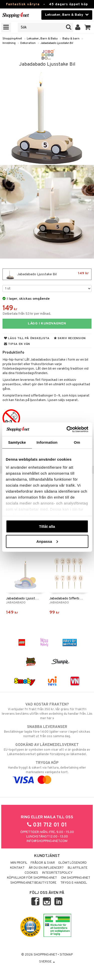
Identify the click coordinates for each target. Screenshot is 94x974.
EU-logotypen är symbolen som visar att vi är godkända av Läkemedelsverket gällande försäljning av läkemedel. (47, 749)
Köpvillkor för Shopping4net (32, 878)
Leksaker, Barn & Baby (42, 39)
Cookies (31, 873)
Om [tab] (77, 442)
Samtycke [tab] (17, 442)
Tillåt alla (47, 526)
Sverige (47, 962)
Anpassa (47, 541)
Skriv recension (70, 338)
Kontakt (17, 868)
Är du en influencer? (46, 868)
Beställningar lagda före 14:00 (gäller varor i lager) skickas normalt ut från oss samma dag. (47, 731)
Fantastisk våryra (23, 4)
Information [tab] (47, 442)
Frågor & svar (43, 863)
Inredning (9, 43)
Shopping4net (12, 39)
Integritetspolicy (57, 873)
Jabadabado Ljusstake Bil (56, 43)
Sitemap (66, 955)
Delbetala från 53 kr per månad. (27, 314)
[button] (87, 27)
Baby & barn (70, 39)
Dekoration (28, 43)
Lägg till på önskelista (27, 338)
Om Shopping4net (75, 878)
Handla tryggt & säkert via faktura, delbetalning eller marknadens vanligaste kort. (47, 771)
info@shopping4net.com (47, 841)
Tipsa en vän (17, 344)
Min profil (19, 863)
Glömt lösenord (72, 863)
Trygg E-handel (73, 883)
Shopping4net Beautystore (33, 883)
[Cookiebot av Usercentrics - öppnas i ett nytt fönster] (67, 429)
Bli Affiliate (77, 868)
